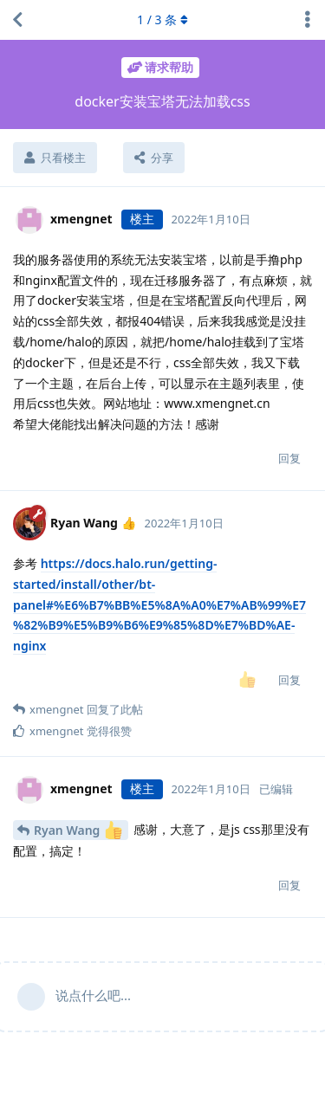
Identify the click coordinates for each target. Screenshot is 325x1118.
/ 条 (162, 19)
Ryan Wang (78, 830)
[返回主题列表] (17, 20)
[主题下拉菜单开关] (307, 20)
